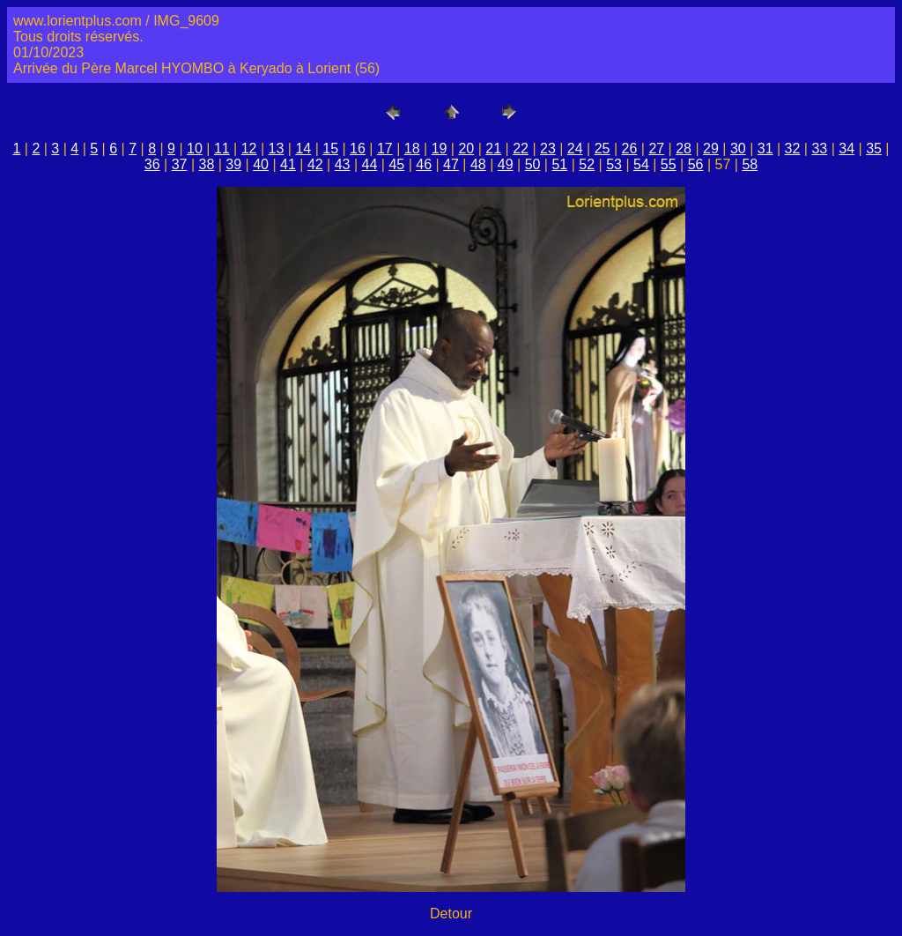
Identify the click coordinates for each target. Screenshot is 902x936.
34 (846, 148)
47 (451, 164)
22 (521, 148)
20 (466, 148)
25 (602, 148)
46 (424, 164)
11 (222, 148)
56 (696, 164)
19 (439, 148)
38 (207, 164)
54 (641, 164)
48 (478, 164)
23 (548, 148)
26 (630, 148)
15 (330, 148)
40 (261, 164)
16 (358, 148)
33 (819, 148)
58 (750, 164)
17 (385, 148)
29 (711, 148)
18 (412, 148)
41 (288, 164)
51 (559, 164)
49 (506, 164)
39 (233, 164)
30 (738, 148)
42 (315, 164)
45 (396, 164)
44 (370, 164)
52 (587, 164)
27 (656, 148)
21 (493, 148)
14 (303, 148)
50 (533, 164)
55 (668, 164)
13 (277, 148)
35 (874, 148)
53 (614, 164)
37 (180, 164)
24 (575, 148)
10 (195, 148)
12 (249, 148)
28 (683, 148)
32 (793, 148)
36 (152, 164)
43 (343, 164)
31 (765, 148)
